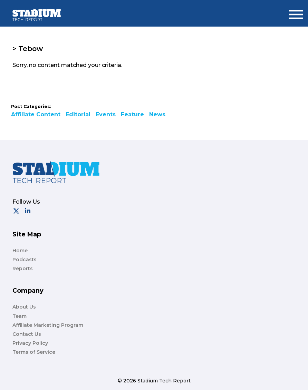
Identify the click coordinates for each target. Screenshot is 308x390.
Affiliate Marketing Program (47, 325)
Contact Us (26, 334)
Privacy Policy (30, 343)
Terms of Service (33, 352)
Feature (132, 114)
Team (19, 316)
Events (106, 114)
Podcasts (24, 259)
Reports (22, 268)
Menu (296, 11)
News (157, 114)
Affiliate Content (35, 114)
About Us (24, 307)
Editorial (78, 114)
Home (20, 250)
